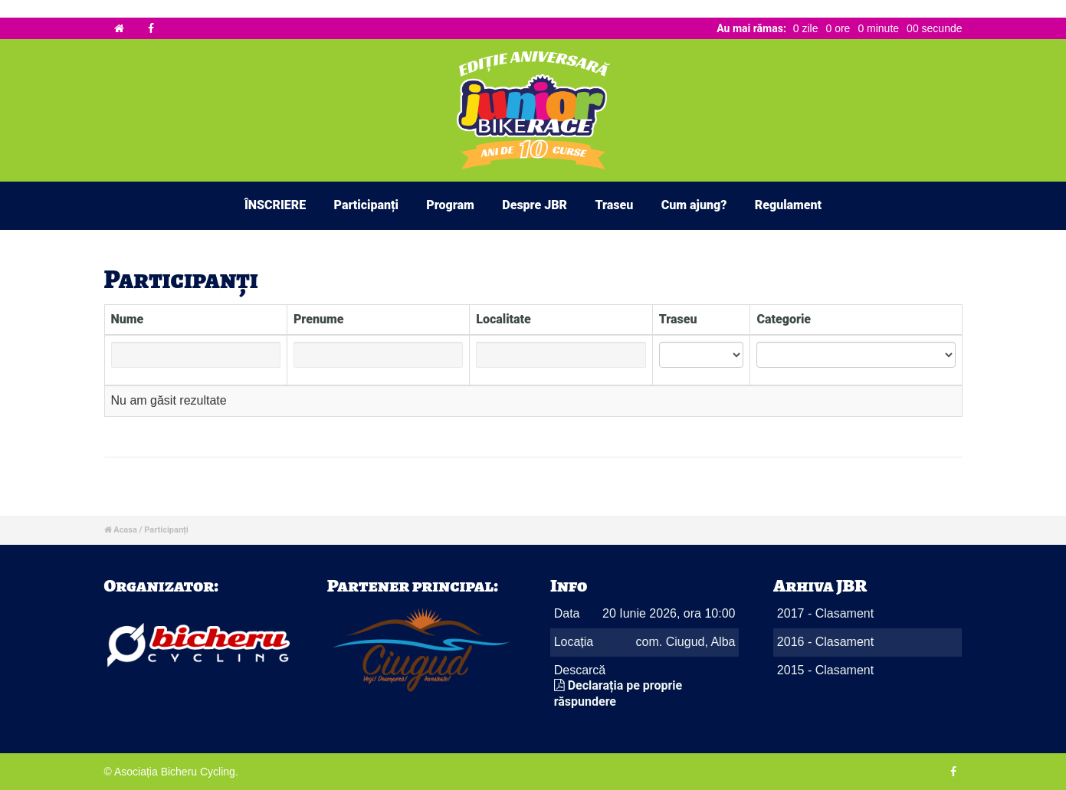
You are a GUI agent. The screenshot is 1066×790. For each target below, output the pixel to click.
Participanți (366, 205)
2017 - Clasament (825, 613)
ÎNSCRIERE (275, 205)
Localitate (503, 319)
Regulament (788, 205)
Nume (127, 319)
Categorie (783, 319)
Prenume (319, 319)
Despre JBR (534, 205)
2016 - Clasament (825, 641)
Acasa (125, 530)
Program (450, 205)
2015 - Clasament (825, 670)
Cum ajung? (694, 205)
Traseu (614, 205)
